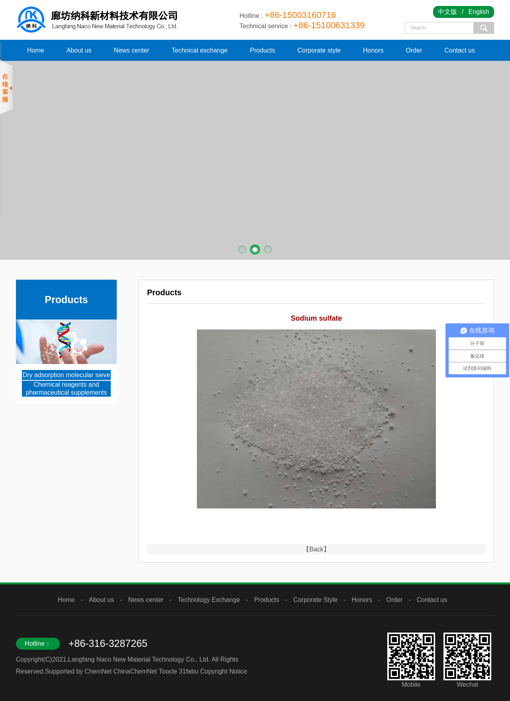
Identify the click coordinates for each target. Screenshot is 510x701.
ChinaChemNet (135, 671)
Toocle (168, 671)
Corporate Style (315, 599)
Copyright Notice (223, 671)
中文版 (447, 11)
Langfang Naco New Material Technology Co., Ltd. (139, 659)
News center (131, 50)
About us (79, 50)
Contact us (459, 50)
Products (262, 50)
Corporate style (319, 50)
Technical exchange (200, 50)
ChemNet (98, 671)
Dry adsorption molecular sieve (66, 375)
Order (414, 50)
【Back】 (316, 549)
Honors (373, 50)
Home (35, 50)
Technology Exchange (209, 599)
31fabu (188, 671)
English (479, 11)
